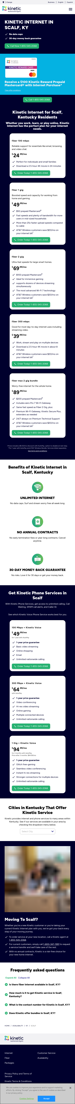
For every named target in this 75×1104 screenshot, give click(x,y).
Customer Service (46, 1053)
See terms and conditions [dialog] (37, 451)
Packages (9, 1063)
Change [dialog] (9, 2)
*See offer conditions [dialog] (13, 90)
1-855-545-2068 (17, 940)
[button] (52, 831)
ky (27, 1026)
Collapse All (24, 977)
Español (70, 2)
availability (18, 1026)
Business (51, 2)
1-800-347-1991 (51, 944)
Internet (9, 1053)
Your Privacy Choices (18, 1086)
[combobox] (34, 831)
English (60, 2)
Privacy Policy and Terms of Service (18, 1075)
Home (7, 1026)
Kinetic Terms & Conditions (18, 1081)
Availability (43, 1058)
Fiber (7, 1058)
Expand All (10, 977)
